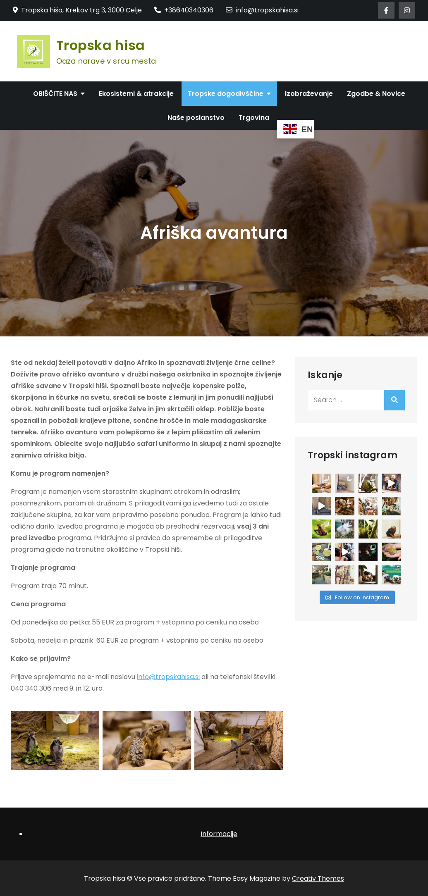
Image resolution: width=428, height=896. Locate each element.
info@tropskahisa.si (262, 10)
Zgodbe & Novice (376, 93)
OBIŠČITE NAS (55, 93)
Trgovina (254, 117)
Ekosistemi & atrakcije (136, 93)
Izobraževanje (309, 93)
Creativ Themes (318, 878)
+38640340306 (183, 10)
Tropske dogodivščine (225, 93)
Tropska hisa (100, 45)
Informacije (219, 834)
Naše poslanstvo (196, 117)
